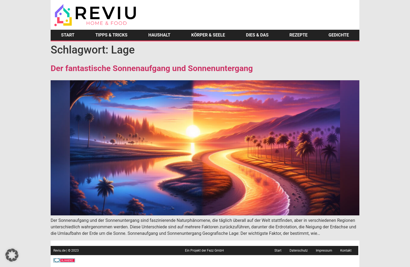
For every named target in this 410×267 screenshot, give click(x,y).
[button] (12, 255)
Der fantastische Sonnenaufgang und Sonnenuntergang (152, 68)
